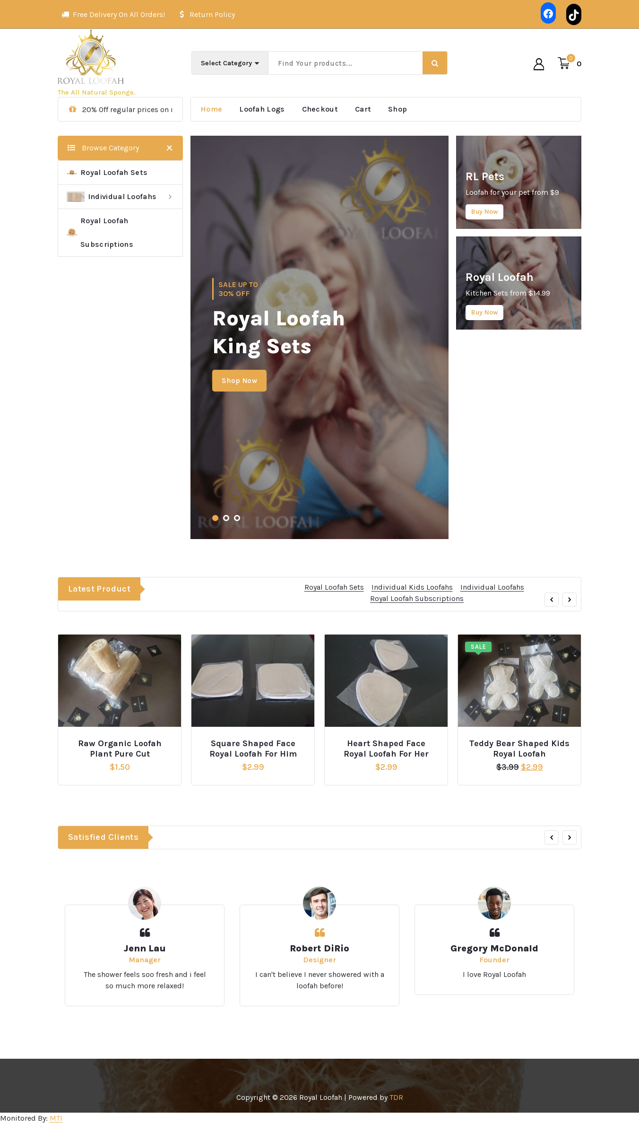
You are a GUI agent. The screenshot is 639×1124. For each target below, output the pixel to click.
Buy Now (484, 212)
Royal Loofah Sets (107, 172)
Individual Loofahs (111, 197)
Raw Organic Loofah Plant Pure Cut (120, 749)
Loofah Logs (262, 109)
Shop (397, 109)
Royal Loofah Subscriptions (100, 232)
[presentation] (551, 631)
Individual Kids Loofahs (412, 618)
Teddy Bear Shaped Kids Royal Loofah (519, 749)
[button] (215, 518)
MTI (56, 1118)
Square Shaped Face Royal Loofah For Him (253, 749)
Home (211, 109)
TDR (396, 1097)
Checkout (320, 109)
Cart (363, 109)
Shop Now (239, 380)
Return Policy (212, 11)
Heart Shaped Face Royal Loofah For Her (386, 749)
